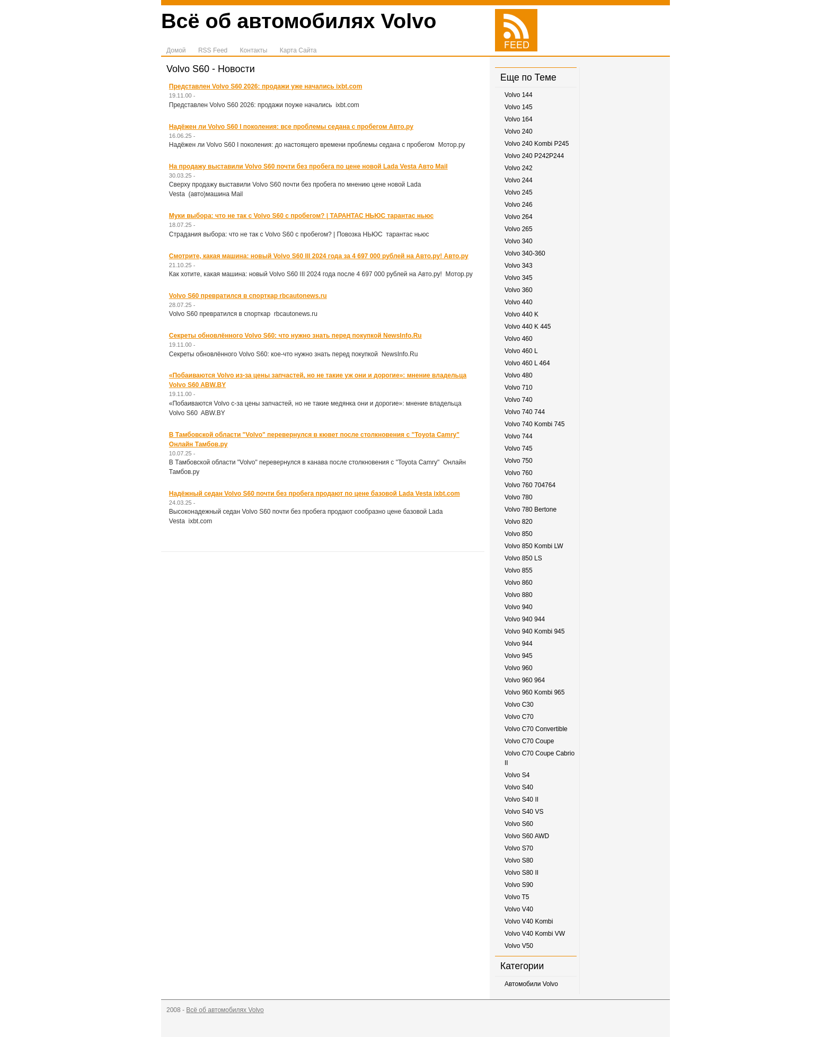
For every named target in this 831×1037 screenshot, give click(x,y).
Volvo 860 (519, 582)
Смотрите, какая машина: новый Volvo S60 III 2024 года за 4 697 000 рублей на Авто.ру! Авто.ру (318, 256)
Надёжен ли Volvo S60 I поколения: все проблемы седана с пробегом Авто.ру (291, 126)
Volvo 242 (519, 168)
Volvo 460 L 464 (527, 363)
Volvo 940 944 (525, 619)
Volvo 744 (519, 436)
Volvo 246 (519, 204)
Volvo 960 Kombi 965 (534, 692)
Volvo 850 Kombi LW (534, 546)
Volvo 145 (519, 107)
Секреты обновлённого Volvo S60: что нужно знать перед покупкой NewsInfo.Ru (295, 335)
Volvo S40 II (521, 799)
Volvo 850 (519, 534)
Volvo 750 (519, 460)
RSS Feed (212, 50)
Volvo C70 (519, 716)
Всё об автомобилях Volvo (298, 20)
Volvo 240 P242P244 (534, 156)
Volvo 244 (519, 180)
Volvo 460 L (521, 351)
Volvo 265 (519, 229)
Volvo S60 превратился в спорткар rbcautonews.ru (248, 296)
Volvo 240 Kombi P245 (537, 143)
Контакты (254, 50)
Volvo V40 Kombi (529, 921)
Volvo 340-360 (525, 253)
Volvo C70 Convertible (536, 729)
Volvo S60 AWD (527, 836)
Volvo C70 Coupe (529, 741)
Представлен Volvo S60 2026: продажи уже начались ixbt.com (266, 86)
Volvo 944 (519, 643)
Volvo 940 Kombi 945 (534, 631)
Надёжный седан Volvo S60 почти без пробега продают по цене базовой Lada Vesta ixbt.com (314, 493)
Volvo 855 (519, 570)
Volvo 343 (519, 265)
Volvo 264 (519, 217)
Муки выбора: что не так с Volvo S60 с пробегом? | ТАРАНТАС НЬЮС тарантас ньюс (301, 215)
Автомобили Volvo (531, 984)
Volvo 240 (519, 131)
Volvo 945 (519, 656)
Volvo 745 (519, 448)
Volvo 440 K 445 (528, 326)
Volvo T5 (517, 897)
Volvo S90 (519, 885)
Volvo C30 (519, 704)
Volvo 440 (519, 302)
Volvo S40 (519, 787)
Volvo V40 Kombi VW (535, 933)
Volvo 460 (519, 338)
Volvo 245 (519, 192)
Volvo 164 (519, 119)
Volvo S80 (519, 860)
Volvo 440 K (521, 314)
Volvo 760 (519, 473)
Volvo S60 (519, 824)
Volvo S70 (519, 848)
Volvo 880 (519, 595)
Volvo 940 (519, 607)
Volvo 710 (519, 387)
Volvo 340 (519, 241)
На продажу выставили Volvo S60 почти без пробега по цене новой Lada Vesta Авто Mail (308, 166)
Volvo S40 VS (524, 811)
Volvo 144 (519, 95)
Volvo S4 (517, 775)
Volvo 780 (519, 497)
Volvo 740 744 (525, 412)
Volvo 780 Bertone (530, 509)
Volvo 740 (519, 399)
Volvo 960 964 (525, 680)
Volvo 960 (519, 668)
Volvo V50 (519, 946)
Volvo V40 (519, 909)
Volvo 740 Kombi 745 (534, 424)
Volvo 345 (519, 278)
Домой (176, 50)
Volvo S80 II (521, 872)
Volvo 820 (519, 521)
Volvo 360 (519, 290)
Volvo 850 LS (523, 558)
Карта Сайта (298, 50)
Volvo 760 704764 (530, 485)
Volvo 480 (519, 375)
